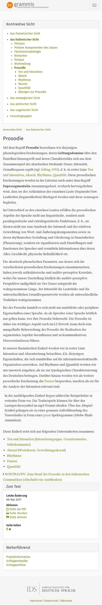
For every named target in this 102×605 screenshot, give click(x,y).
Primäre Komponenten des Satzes (36, 47)
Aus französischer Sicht (25, 33)
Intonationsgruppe (49, 439)
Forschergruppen (21, 116)
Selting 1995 (49, 169)
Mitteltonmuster (18, 444)
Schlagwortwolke (17, 561)
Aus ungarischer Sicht (24, 110)
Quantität (24, 88)
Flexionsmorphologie (27, 51)
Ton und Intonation (30, 72)
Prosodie (20, 68)
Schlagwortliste (16, 565)
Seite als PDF (16, 509)
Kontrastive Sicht (12, 129)
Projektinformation (18, 557)
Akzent (22, 76)
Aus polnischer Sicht (23, 104)
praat (47, 415)
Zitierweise (66, 600)
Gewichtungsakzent (51, 450)
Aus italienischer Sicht (24, 39)
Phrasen (19, 43)
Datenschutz (51, 600)
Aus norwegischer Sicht (25, 98)
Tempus (19, 59)
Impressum (36, 600)
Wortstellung (22, 63)
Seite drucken (16, 513)
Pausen (23, 84)
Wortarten (20, 55)
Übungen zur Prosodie (32, 92)
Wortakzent (27, 450)
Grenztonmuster (75, 439)
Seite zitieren (16, 517)
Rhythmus (24, 80)
